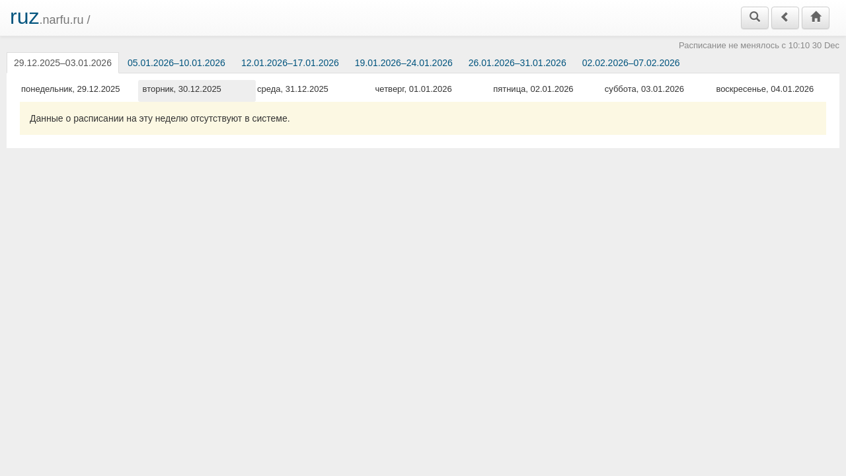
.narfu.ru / (50, 16)
